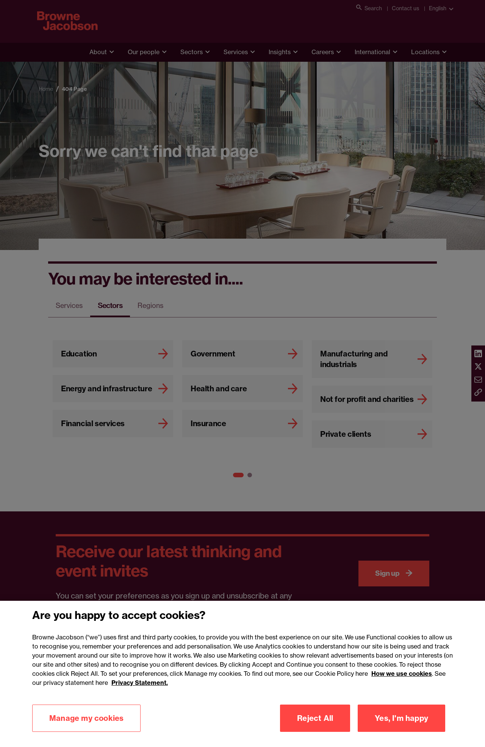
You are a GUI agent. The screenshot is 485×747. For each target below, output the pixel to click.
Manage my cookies (86, 730)
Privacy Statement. (139, 695)
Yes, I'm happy (401, 730)
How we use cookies (401, 686)
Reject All (315, 730)
